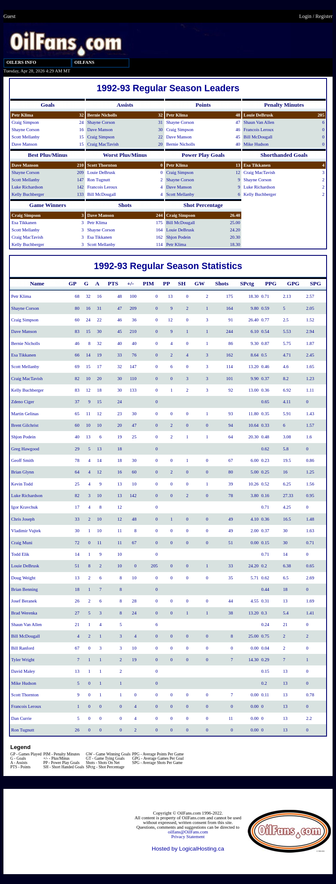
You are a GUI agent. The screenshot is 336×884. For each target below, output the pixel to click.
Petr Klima (22, 115)
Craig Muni (21, 542)
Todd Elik (20, 554)
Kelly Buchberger (28, 194)
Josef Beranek (24, 601)
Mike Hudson (255, 144)
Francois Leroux (258, 129)
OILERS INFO (21, 62)
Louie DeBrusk (258, 115)
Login (305, 16)
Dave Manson (24, 144)
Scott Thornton (102, 165)
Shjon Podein (178, 237)
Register (324, 16)
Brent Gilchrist (25, 425)
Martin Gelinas (25, 413)
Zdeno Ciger (22, 401)
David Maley (23, 671)
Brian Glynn (22, 472)
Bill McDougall (257, 137)
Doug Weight (23, 577)
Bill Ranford (22, 648)
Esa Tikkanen (256, 165)
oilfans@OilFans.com (188, 832)
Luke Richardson (27, 187)
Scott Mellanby (25, 137)
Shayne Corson (25, 129)
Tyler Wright (23, 659)
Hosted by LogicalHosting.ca (188, 848)
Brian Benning (24, 589)
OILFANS (85, 62)
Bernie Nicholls (102, 115)
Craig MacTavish (103, 144)
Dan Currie (21, 718)
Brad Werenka (24, 613)
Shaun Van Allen (258, 122)
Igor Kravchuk (24, 507)
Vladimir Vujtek (26, 530)
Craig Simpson (25, 122)
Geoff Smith (22, 460)
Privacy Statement (188, 836)
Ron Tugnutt (98, 179)
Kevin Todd (22, 484)
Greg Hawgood (25, 448)
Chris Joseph (23, 519)
